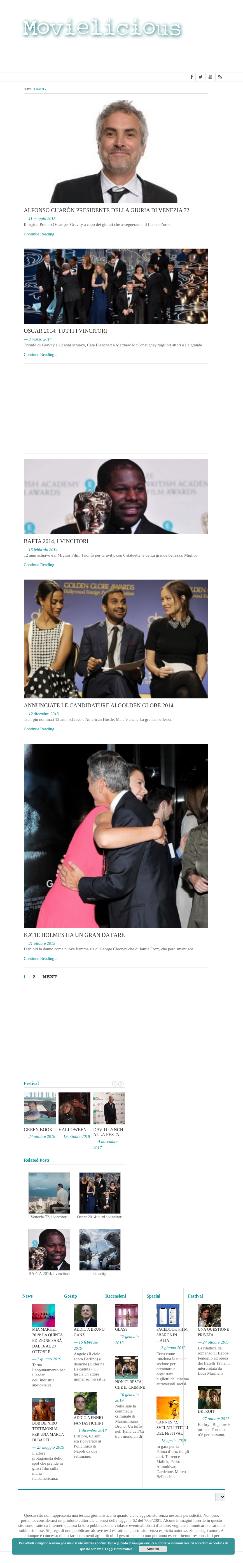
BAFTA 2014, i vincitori (56, 541)
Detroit (206, 1411)
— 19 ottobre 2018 (74, 1136)
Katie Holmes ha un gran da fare (74, 935)
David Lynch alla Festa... (108, 1132)
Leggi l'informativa (118, 1549)
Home (28, 89)
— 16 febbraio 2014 (40, 549)
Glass (121, 1330)
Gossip (70, 1296)
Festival (195, 1296)
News (27, 1296)
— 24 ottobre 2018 (39, 1136)
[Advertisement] (180, 55)
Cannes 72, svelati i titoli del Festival (172, 1427)
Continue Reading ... (41, 234)
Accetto (153, 1549)
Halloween (73, 1129)
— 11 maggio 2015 (39, 218)
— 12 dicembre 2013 (41, 714)
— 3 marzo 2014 (38, 339)
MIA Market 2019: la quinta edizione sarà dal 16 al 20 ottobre (47, 1341)
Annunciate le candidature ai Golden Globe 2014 (98, 705)
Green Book (38, 1129)
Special (153, 1296)
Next (50, 977)
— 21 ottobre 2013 (39, 943)
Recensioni (115, 1296)
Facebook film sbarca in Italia (172, 1335)
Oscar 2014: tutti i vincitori (65, 331)
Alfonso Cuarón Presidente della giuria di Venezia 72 (106, 210)
